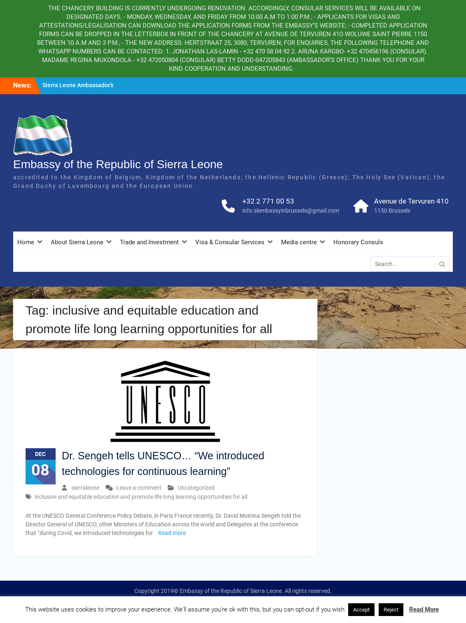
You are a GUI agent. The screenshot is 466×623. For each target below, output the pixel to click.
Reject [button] (391, 610)
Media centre (299, 242)
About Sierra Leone (77, 242)
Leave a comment (139, 487)
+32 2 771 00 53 (268, 201)
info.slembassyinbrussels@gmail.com (290, 210)
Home (25, 242)
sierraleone (85, 487)
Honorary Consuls (358, 242)
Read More (424, 609)
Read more (172, 533)
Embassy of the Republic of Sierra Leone (118, 164)
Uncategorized (196, 487)
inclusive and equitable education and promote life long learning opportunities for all (141, 496)
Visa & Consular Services (230, 242)
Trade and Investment (149, 242)
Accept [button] (361, 610)
